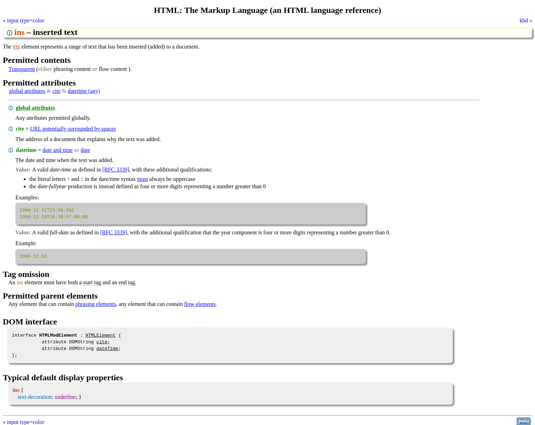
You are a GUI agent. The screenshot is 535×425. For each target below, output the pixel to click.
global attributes (27, 91)
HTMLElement (101, 335)
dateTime (107, 348)
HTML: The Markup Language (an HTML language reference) (267, 10)
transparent (21, 69)
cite (56, 91)
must (142, 179)
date (85, 150)
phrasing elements (96, 304)
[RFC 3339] (115, 170)
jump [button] (524, 420)
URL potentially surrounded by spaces (73, 129)
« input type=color (23, 20)
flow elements (200, 304)
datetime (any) (84, 91)
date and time (58, 150)
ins (16, 47)
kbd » (526, 20)
